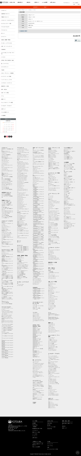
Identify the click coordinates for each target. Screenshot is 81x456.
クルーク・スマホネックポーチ (54, 201)
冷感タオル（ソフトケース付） (54, 165)
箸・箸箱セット (67, 188)
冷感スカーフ (50, 166)
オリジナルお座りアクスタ (22, 173)
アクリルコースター (20, 205)
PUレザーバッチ (67, 208)
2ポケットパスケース (52, 177)
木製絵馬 (50, 386)
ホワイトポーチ (51, 222)
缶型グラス (35, 184)
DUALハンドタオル (51, 154)
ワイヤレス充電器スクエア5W (7, 276)
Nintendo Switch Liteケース (53, 317)
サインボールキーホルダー (53, 361)
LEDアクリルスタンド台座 (22, 223)
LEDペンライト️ (51, 403)
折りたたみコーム (67, 213)
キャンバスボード (51, 337)
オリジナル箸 (66, 186)
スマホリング (4, 228)
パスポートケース (51, 325)
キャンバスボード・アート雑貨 (7, 102)
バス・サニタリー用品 (68, 168)
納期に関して (20, 2)
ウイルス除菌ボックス (68, 156)
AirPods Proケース (36, 330)
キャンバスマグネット (52, 342)
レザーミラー (35, 370)
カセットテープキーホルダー (53, 357)
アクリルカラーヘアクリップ (22, 228)
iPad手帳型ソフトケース (37, 352)
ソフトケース (4, 153)
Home (19, 9)
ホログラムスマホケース (6, 182)
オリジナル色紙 (51, 343)
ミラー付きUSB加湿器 (21, 274)
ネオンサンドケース (5, 160)
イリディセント (4, 163)
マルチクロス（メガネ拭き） (53, 167)
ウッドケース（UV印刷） (6, 180)
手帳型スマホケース (5, 17)
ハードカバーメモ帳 (52, 305)
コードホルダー (51, 392)
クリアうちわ (19, 256)
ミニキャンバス (51, 338)
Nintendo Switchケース (52, 313)
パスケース (50, 175)
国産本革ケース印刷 (5, 86)
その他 (65, 172)
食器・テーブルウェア (68, 165)
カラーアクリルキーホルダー (7, 315)
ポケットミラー (35, 362)
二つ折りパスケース (52, 178)
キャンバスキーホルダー (52, 341)
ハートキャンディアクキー (22, 180)
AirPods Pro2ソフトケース (37, 341)
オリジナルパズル (51, 345)
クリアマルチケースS (52, 256)
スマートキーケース (52, 329)
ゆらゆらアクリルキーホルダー (7, 320)
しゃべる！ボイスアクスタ (22, 148)
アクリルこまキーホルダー (22, 177)
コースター (3, 57)
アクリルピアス (20, 207)
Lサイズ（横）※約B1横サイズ (22, 247)
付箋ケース (50, 309)
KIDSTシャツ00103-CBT (37, 399)
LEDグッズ (50, 398)
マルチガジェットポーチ (52, 212)
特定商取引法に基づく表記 (37, 428)
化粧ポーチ (50, 199)
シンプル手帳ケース (5, 217)
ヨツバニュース (50, 443)
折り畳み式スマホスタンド (6, 241)
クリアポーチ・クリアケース (6, 82)
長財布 (49, 270)
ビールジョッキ (35, 183)
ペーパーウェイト (20, 188)
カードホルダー (51, 184)
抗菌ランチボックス (67, 184)
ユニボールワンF (51, 300)
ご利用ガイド (36, 2)
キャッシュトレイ (51, 304)
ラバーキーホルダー (52, 364)
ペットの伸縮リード (67, 217)
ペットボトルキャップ (37, 282)
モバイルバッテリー (5, 253)
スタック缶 (35, 306)
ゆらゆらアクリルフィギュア (22, 162)
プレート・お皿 (67, 193)
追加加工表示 (23, 31)
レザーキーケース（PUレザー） (54, 330)
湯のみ (34, 185)
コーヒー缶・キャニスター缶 (38, 305)
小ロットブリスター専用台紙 (7, 189)
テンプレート (34, 435)
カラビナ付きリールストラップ (69, 223)
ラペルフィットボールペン (53, 296)
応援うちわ (19, 259)
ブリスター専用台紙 (5, 188)
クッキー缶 (35, 304)
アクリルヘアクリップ (21, 227)
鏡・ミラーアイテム (5, 63)
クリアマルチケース (52, 255)
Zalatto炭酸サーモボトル (37, 152)
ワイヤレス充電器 (5, 281)
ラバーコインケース (52, 278)
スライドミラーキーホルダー (38, 364)
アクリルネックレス (20, 174)
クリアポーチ (50, 251)
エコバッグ (50, 207)
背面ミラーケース (5, 175)
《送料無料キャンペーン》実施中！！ (40, 7)
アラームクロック (67, 177)
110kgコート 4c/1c (32, 9)
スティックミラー (36, 369)
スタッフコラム (50, 445)
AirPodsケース (35, 327)
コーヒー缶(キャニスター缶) (69, 225)
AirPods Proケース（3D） (37, 333)
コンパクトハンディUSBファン (23, 264)
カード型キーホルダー (52, 369)
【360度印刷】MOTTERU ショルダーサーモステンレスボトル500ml (38, 248)
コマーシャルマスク (67, 148)
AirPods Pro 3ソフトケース (38, 345)
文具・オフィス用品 (5, 92)
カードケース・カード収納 (6, 76)
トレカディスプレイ (20, 193)
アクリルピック (20, 203)
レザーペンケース (51, 328)
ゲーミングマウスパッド (52, 287)
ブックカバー (50, 289)
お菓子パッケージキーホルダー (54, 373)
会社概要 (34, 423)
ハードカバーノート (52, 307)
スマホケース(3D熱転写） (6, 154)
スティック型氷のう (20, 271)
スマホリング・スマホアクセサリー (7, 20)
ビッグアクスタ (20, 161)
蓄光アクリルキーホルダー (6, 316)
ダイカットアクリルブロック (22, 169)
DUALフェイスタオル (52, 155)
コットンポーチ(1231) (52, 234)
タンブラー (35, 182)
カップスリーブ (35, 284)
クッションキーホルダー (52, 356)
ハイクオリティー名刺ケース (53, 182)
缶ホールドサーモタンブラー (38, 166)
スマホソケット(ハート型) (6, 232)
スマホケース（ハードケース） (7, 152)
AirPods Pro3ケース (36, 344)
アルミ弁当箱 (66, 191)
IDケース (50, 183)
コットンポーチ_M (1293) (53, 224)
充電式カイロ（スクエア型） (22, 277)
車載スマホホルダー (5, 243)
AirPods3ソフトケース (37, 335)
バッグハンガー (51, 375)
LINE (48, 447)
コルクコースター (36, 313)
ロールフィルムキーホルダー (53, 395)
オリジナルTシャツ (4, 66)
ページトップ (78, 453)
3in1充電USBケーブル (6, 291)
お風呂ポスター (51, 348)
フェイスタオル (51, 159)
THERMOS (3, 49)
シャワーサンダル (20, 284)
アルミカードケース (52, 189)
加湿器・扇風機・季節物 (5, 39)
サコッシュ (50, 198)
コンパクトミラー (36, 361)
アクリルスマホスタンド (21, 206)
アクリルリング (20, 198)
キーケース (50, 263)
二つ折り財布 (50, 271)
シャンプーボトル (67, 207)
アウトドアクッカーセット (69, 199)
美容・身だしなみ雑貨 (68, 171)
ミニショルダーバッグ (52, 200)
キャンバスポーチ (51, 205)
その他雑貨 (3, 115)
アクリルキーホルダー (5, 26)
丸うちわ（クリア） (20, 257)
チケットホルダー (51, 327)
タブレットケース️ (36, 353)
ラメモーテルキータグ (52, 381)
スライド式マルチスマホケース (7, 210)
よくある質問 (44, 2)
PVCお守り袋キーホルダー (53, 366)
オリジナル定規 (51, 303)
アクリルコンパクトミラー (37, 366)
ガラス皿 (65, 194)
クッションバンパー (5, 162)
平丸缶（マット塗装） (37, 308)
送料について (64, 428)
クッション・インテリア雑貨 (69, 163)
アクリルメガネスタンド (21, 197)
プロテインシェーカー (37, 168)
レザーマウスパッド (52, 288)
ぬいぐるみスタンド (67, 216)
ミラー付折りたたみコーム (37, 375)
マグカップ (35, 169)
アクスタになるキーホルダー (22, 175)
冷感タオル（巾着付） (52, 164)
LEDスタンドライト (20, 222)
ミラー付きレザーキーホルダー (38, 363)
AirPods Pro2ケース (36, 340)
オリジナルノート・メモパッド (54, 292)
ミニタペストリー (20, 252)
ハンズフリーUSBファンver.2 (22, 266)
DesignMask (66, 153)
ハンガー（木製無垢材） (68, 176)
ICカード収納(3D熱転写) (6, 178)
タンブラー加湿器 (20, 272)
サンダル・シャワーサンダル (6, 43)
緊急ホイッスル (51, 362)
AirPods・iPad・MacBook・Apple (7, 60)
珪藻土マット (66, 202)
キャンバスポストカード (52, 344)
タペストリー (3, 36)
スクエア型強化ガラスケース (7, 158)
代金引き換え (49, 423)
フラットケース (51, 253)
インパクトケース (5, 161)
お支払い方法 (12, 2)
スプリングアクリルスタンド (22, 189)
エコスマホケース (5, 169)
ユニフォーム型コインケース (53, 276)
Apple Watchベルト (36, 356)
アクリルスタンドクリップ (22, 204)
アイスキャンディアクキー (22, 178)
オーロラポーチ (51, 252)
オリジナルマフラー (52, 161)
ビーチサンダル (20, 285)
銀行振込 (48, 425)
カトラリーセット (67, 185)
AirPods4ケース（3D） (37, 339)
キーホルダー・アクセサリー (6, 105)
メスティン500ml (67, 198)
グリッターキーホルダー (52, 365)
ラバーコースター (36, 314)
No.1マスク (66, 150)
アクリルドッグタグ (5, 332)
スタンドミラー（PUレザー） (38, 372)
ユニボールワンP (51, 301)
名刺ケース (50, 181)
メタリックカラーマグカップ (38, 181)
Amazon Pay (49, 428)
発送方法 (28, 2)
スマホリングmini (5, 229)
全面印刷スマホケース (5, 13)
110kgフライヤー (25, 9)
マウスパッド (50, 286)
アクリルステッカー (20, 185)
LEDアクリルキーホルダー (53, 404)
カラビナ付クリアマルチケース (54, 259)
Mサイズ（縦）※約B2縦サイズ (23, 248)
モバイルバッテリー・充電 (6, 23)
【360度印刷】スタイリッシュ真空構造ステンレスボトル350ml (38, 269)
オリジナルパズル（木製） (53, 346)
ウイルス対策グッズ (5, 112)
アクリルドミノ (20, 187)
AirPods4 (34, 337)
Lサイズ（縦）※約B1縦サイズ (22, 246)
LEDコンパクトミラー (37, 368)
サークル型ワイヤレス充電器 (7, 280)
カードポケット (4, 225)
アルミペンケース (51, 302)
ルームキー (4, 331)
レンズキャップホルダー (52, 391)
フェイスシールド (67, 155)
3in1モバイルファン (20, 263)
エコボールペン (51, 297)
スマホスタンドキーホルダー (22, 176)
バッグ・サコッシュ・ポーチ (6, 79)
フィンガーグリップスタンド (7, 233)
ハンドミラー (35, 373)
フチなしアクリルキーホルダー (7, 311)
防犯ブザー (50, 388)
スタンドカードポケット (6, 226)
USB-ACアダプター (5, 301)
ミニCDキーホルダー (52, 358)
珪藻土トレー (66, 201)
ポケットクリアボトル (37, 279)
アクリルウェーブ (20, 181)
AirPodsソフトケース (36, 328)
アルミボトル (35, 167)
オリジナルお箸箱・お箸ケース (69, 187)
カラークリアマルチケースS (53, 258)
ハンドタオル (50, 158)
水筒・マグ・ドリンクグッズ (6, 46)
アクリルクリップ (20, 202)
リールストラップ (51, 390)
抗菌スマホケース (5, 173)
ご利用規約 (34, 426)
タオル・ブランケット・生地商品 (7, 73)
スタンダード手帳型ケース (6, 201)
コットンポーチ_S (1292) (53, 223)
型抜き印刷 (66, 228)
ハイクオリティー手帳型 (6, 203)
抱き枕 (65, 175)
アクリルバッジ (20, 184)
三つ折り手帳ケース (5, 207)
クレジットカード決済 (51, 426)
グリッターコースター (37, 317)
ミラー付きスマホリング (6, 236)
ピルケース (50, 387)
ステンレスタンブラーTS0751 (38, 155)
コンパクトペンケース (52, 389)
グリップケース (4, 159)
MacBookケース (36, 354)
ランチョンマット (67, 192)
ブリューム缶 (35, 309)
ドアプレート (50, 282)
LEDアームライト (20, 221)
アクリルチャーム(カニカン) (7, 317)
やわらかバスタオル (52, 152)
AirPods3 (34, 334)
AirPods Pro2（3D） (36, 342)
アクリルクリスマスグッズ (22, 237)
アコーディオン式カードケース (54, 188)
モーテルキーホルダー (52, 380)
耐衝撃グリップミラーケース (7, 174)
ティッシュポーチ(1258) (52, 242)
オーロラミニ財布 (51, 269)
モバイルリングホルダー (6, 234)
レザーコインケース (52, 277)
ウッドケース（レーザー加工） (7, 181)
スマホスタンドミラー (6, 246)
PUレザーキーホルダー (52, 371)
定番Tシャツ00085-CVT (37, 382)
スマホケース (3, 10)
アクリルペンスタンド (21, 217)
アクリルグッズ (4, 30)
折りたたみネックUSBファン (22, 267)
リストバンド (66, 209)
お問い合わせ (52, 2)
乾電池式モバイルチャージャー (7, 274)
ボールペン (50, 294)
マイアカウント (66, 2)
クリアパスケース (51, 176)
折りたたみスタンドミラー (37, 371)
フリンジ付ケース (5, 214)
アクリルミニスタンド (21, 166)
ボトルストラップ (36, 283)
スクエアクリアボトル (37, 278)
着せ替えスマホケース (6, 151)
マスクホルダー (67, 154)
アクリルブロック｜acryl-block (22, 182)
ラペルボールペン (51, 295)
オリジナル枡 (66, 195)
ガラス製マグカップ (36, 177)
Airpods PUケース (36, 346)
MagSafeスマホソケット (6, 230)
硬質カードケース (51, 174)
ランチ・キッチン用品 (68, 164)
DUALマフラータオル (52, 157)
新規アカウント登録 (36, 432)
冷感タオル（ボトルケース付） (54, 162)
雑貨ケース (3, 99)
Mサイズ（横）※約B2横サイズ (23, 250)
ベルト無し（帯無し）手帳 (6, 202)
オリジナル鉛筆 (51, 293)
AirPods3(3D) (35, 336)
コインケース (50, 264)
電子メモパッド (51, 290)
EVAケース (50, 254)
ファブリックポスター (52, 350)
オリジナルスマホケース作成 (52, 449)
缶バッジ (3, 33)
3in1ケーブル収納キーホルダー (7, 292)
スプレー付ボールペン (68, 159)
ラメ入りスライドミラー (37, 365)
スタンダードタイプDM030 (38, 381)
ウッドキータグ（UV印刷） (53, 382)
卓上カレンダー (51, 308)
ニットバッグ (50, 197)
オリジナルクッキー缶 (68, 224)
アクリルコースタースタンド (38, 319)
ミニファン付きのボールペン (22, 270)
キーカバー (50, 374)
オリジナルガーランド (52, 349)
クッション (66, 173)
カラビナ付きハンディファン (22, 262)
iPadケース (35, 347)
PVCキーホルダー (51, 372)
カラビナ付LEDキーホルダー (53, 394)
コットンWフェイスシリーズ (53, 153)
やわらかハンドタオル (52, 150)
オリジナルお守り (20, 229)
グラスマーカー (20, 200)
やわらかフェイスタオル (52, 151)
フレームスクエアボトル (37, 280)
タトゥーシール (67, 210)
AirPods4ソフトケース (37, 338)
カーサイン (66, 200)
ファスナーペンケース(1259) (53, 236)
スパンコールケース (5, 187)
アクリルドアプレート (21, 220)
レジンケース (4, 185)
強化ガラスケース (5, 157)
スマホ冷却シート (20, 260)
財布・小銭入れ (4, 89)
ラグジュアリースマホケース (7, 183)
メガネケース (50, 326)
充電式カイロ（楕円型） (21, 276)
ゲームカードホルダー (52, 190)
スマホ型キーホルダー (52, 379)
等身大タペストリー (20, 251)
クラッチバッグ (51, 206)
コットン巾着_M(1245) (52, 235)
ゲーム (2, 95)
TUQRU (2, 70)
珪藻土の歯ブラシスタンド (69, 203)
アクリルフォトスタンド (21, 192)
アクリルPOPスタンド (21, 218)
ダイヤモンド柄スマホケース (7, 184)
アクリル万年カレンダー (21, 215)
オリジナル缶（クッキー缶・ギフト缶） (7, 53)
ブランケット (50, 160)
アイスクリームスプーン (68, 190)
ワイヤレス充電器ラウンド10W (7, 277)
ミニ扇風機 (19, 261)
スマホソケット (4, 231)
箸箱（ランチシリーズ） (68, 178)
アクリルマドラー (20, 199)
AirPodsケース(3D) (36, 329)
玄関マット (50, 285)
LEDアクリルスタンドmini (53, 405)
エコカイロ (19, 278)
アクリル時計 (19, 219)
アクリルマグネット (20, 183)
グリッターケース (5, 155)
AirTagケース (35, 355)
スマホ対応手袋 (20, 275)
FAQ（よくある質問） (36, 446)
